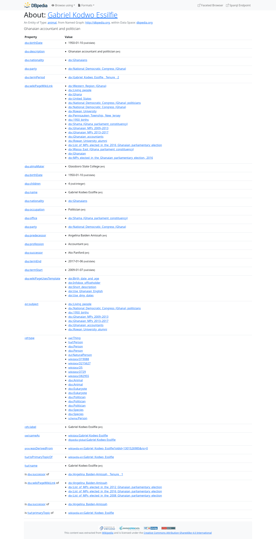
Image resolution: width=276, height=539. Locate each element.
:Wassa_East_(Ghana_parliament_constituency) (101, 149)
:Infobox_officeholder (84, 283)
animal (52, 22)
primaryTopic (38, 513)
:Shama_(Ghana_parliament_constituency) (98, 124)
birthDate (33, 43)
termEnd (33, 261)
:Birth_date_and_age (83, 278)
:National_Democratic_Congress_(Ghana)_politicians (104, 103)
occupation (35, 209)
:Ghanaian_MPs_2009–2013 (88, 128)
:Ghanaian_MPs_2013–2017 (88, 132)
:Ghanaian (77, 153)
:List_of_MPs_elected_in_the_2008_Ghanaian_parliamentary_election (115, 495)
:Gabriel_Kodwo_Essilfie (91, 457)
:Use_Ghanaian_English (85, 291)
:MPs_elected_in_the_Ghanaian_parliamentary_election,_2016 (110, 158)
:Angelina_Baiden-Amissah (87, 483)
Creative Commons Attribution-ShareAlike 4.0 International (178, 532)
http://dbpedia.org (97, 22)
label (30, 427)
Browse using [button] (62, 5)
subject (31, 304)
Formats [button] (85, 5)
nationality (34, 60)
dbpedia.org (144, 22)
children (32, 184)
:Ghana (75, 94)
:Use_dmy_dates (80, 295)
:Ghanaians (77, 60)
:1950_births (78, 120)
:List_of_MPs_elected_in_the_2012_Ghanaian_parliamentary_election (115, 487)
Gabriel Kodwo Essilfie (83, 15)
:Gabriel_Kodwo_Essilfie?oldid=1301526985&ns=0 (108, 448)
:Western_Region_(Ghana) (87, 86)
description (35, 51)
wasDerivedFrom (39, 448)
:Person (75, 342)
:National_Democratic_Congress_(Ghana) (97, 69)
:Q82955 (78, 376)
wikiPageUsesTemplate (42, 278)
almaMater (34, 166)
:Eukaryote (77, 389)
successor (34, 253)
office (31, 218)
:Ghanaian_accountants (86, 137)
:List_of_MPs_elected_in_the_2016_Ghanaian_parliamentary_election (115, 145)
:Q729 (77, 372)
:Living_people (79, 90)
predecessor (35, 235)
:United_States (79, 99)
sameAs (32, 435)
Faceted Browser (210, 5)
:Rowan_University (82, 111)
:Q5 (75, 367)
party (31, 69)
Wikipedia (107, 532)
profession (34, 244)
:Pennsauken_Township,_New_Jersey (94, 115)
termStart (34, 270)
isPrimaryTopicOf (38, 457)
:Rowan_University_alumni (87, 141)
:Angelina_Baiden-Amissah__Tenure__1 (95, 474)
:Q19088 (78, 359)
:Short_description (82, 287)
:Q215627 (79, 363)
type (29, 338)
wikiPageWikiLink (39, 86)
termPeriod (35, 77)
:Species (75, 410)
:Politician (77, 397)
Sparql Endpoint (238, 5)
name (31, 192)
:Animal (75, 380)
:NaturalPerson (80, 355)
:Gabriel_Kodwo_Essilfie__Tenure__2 (93, 77)
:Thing (74, 338)
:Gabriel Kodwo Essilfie (88, 435)
